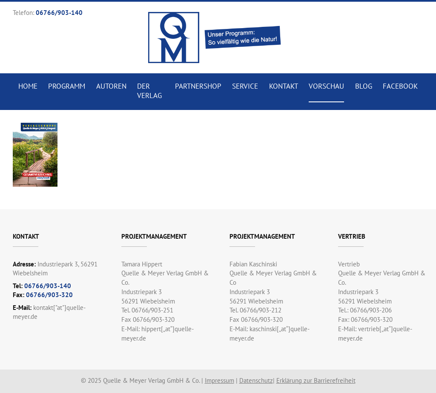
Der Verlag (149, 90)
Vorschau (326, 86)
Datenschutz (256, 380)
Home (27, 86)
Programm (66, 86)
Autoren (111, 86)
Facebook (400, 86)
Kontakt (283, 86)
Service (245, 86)
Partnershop (198, 86)
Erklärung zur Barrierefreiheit (316, 380)
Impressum (219, 380)
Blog (363, 86)
